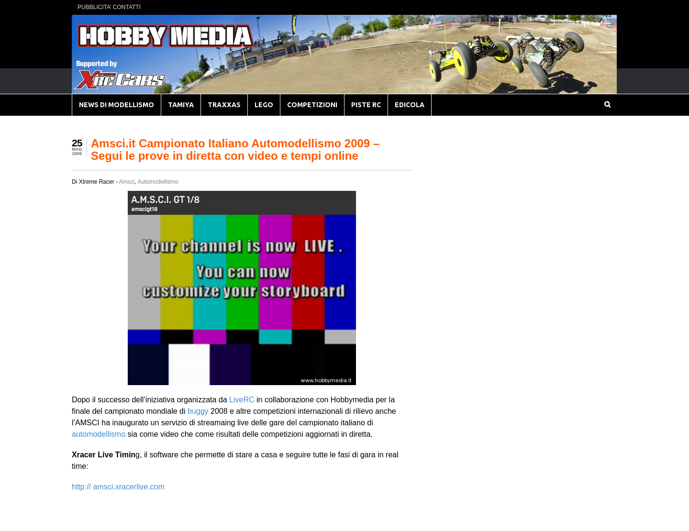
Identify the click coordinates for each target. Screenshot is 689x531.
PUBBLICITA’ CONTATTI (109, 7)
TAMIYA (181, 105)
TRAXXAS (224, 105)
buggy (198, 411)
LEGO (264, 105)
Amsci (127, 181)
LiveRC (241, 400)
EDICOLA (409, 105)
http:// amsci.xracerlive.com (118, 487)
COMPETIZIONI (312, 105)
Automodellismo (157, 181)
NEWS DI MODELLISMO (116, 105)
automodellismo (98, 434)
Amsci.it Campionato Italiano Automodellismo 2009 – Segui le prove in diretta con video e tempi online (235, 149)
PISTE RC (366, 105)
